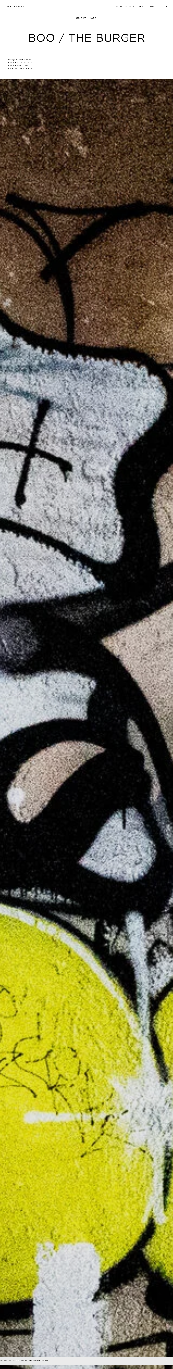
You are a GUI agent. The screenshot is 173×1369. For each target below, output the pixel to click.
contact (152, 7)
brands (130, 7)
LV (166, 7)
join (140, 7)
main (119, 7)
